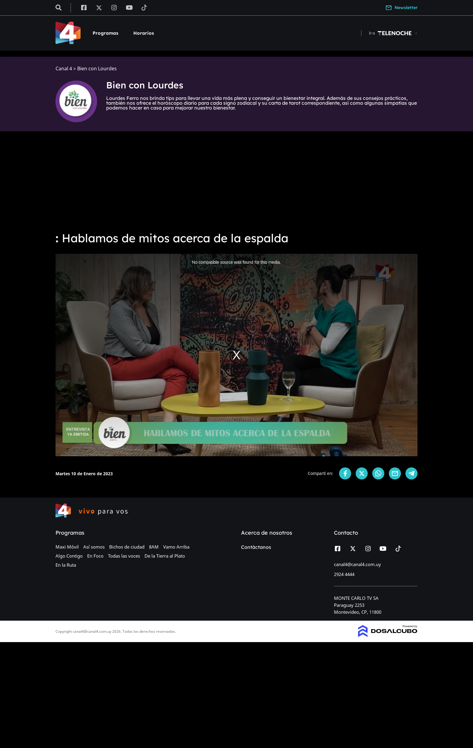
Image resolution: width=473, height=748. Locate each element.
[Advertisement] (236, 181)
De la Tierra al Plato (164, 556)
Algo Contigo (69, 556)
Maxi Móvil (67, 547)
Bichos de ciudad (126, 547)
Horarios (143, 33)
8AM (154, 547)
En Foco (95, 556)
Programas (105, 33)
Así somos (94, 547)
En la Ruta (66, 565)
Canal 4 (64, 69)
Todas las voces (124, 556)
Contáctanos (256, 547)
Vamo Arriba (176, 547)
